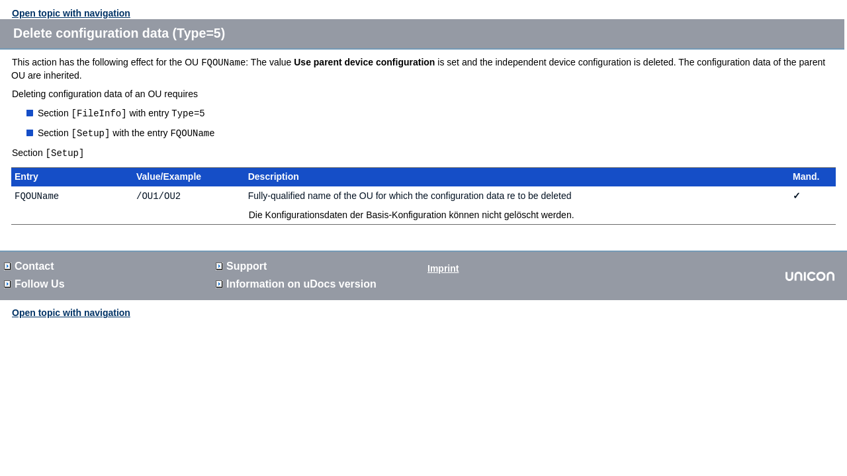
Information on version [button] (296, 281)
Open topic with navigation (71, 13)
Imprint (443, 265)
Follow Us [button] (34, 281)
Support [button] (241, 263)
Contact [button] (29, 263)
